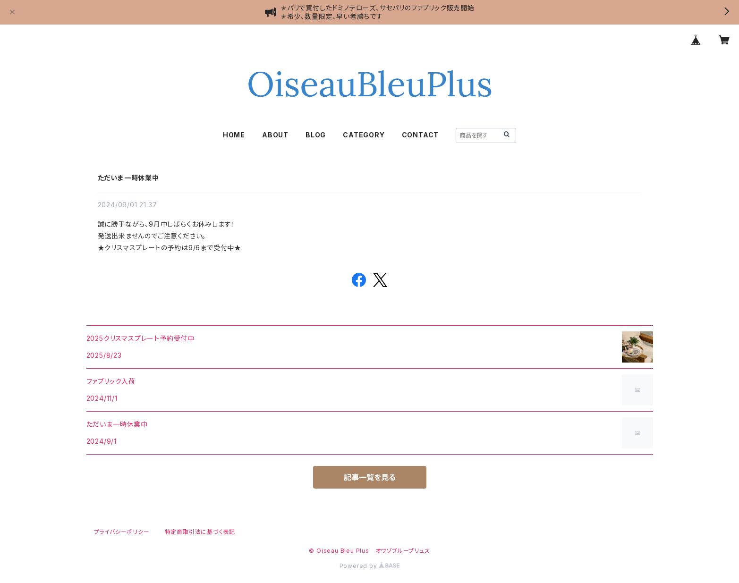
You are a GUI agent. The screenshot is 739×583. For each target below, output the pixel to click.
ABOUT (275, 135)
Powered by (370, 565)
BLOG (316, 135)
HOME (234, 135)
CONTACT (420, 135)
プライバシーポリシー (122, 531)
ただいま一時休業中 (128, 178)
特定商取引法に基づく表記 (200, 531)
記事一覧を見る (370, 477)
